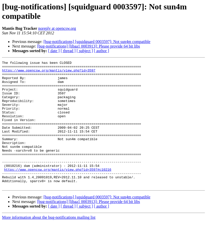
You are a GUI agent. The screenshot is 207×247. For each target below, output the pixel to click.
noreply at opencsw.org (57, 28)
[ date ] (54, 51)
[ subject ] (85, 51)
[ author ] (101, 51)
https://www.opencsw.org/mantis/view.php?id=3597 (48, 72)
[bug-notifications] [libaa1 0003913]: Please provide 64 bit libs (88, 46)
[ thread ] (68, 51)
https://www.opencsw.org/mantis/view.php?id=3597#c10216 (57, 191)
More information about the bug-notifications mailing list (48, 242)
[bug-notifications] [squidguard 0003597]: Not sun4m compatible (97, 41)
